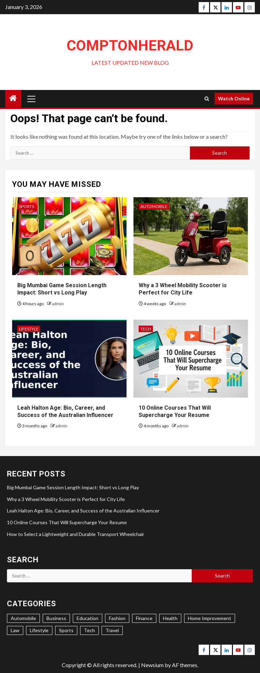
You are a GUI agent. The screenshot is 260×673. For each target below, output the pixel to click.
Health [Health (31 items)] (170, 618)
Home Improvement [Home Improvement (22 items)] (209, 618)
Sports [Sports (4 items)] (66, 630)
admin (58, 303)
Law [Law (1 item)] (15, 630)
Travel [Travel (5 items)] (112, 630)
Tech (145, 328)
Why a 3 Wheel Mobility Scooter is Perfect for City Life (66, 499)
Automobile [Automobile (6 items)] (23, 618)
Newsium (152, 665)
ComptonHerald (130, 45)
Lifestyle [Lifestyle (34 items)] (39, 630)
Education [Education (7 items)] (87, 618)
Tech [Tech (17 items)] (89, 630)
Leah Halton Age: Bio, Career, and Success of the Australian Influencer (83, 510)
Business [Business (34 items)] (56, 618)
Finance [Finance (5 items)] (144, 618)
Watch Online (234, 98)
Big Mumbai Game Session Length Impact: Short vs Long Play (73, 487)
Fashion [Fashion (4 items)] (117, 618)
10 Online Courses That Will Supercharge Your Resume (67, 522)
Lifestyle (28, 328)
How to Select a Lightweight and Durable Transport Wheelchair (75, 534)
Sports (26, 206)
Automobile (153, 206)
